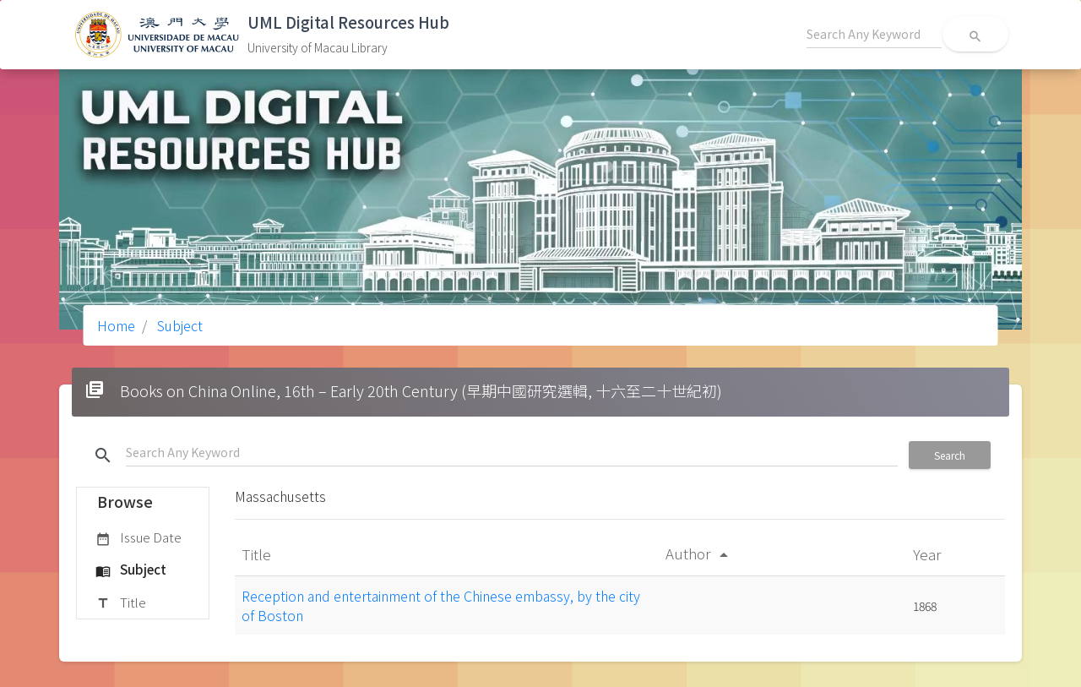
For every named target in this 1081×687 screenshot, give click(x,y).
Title (120, 603)
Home (116, 325)
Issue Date (138, 538)
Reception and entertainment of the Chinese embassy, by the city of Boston (441, 605)
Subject (178, 325)
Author (699, 553)
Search (949, 455)
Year (928, 553)
